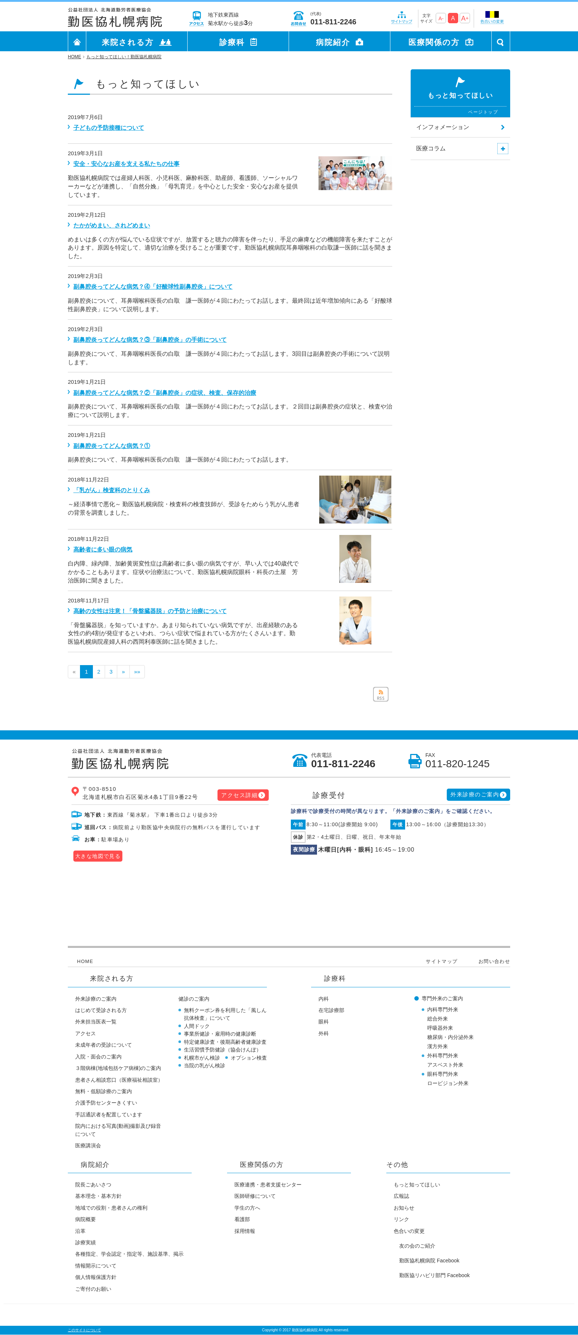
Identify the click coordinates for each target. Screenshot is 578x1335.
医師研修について (255, 1196)
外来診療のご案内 (474, 794)
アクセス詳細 (239, 795)
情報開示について (95, 1266)
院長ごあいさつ (93, 1185)
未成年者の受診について (103, 1045)
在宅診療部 (331, 1010)
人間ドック (197, 1026)
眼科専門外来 (442, 1074)
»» (137, 671)
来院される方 (128, 42)
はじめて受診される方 (101, 1010)
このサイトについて (84, 1330)
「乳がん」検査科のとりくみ (111, 490)
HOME (85, 961)
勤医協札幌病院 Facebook (429, 1260)
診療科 (232, 42)
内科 (323, 999)
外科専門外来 (442, 1055)
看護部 (242, 1219)
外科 (323, 1033)
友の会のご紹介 (417, 1246)
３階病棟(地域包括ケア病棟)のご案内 (118, 1068)
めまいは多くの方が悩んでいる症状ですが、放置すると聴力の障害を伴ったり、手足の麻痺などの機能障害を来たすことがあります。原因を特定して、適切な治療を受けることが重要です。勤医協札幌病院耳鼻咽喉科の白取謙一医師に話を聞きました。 (230, 248)
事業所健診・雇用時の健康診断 (220, 1034)
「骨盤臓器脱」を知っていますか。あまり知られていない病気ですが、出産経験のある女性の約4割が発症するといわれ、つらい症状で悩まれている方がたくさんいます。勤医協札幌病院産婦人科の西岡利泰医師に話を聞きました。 (183, 633)
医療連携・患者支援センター (268, 1185)
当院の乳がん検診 (204, 1065)
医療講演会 (88, 1145)
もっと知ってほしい (417, 1185)
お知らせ (404, 1208)
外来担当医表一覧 (95, 1022)
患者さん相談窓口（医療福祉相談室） (119, 1080)
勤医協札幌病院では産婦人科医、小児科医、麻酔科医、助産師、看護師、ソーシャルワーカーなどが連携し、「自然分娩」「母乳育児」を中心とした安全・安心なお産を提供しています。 (183, 186)
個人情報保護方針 (95, 1277)
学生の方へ (247, 1208)
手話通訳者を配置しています (108, 1114)
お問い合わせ (494, 961)
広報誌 (401, 1196)
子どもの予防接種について (108, 128)
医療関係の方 (434, 42)
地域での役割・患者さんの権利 (111, 1208)
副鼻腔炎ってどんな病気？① (111, 446)
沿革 (80, 1231)
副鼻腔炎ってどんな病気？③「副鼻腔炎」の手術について (150, 340)
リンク (401, 1219)
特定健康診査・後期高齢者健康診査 (225, 1042)
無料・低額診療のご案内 (103, 1091)
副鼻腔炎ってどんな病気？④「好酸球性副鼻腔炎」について (153, 287)
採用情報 (244, 1231)
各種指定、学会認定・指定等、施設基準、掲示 (129, 1254)
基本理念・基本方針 (98, 1196)
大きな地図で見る (98, 856)
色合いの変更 (409, 1231)
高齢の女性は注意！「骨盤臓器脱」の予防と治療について (150, 611)
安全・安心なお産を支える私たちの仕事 (126, 164)
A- (440, 18)
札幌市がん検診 (202, 1058)
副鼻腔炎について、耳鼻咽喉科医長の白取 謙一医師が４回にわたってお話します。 (180, 459)
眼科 (323, 1022)
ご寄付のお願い (93, 1289)
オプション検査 (249, 1058)
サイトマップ (441, 961)
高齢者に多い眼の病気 (102, 549)
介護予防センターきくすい (106, 1103)
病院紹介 (333, 42)
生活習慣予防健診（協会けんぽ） (222, 1050)
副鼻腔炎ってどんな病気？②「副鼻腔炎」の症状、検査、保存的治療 (164, 393)
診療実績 (85, 1242)
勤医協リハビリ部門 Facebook (434, 1275)
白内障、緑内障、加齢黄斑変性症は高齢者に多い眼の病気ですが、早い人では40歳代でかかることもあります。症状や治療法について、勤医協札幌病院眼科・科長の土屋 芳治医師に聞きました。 (183, 572)
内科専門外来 (442, 1009)
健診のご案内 (193, 999)
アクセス (85, 1033)
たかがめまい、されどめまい (111, 225)
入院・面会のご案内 (98, 1057)
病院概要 (85, 1219)
